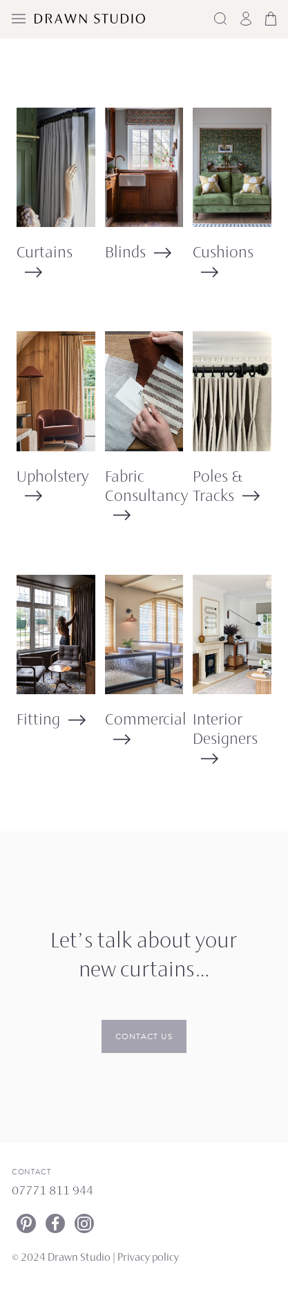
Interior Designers (225, 730)
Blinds (125, 254)
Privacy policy (148, 1258)
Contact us (144, 1036)
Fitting (38, 721)
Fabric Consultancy (146, 487)
